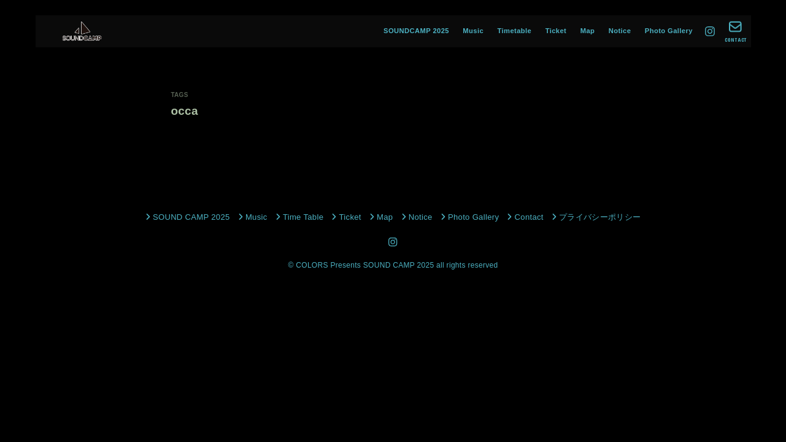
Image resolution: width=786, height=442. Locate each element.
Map (587, 30)
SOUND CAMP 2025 (191, 217)
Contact (529, 217)
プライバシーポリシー (600, 217)
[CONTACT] (735, 31)
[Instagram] (709, 31)
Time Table (303, 217)
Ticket (556, 30)
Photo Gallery (669, 30)
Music (473, 30)
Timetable (515, 30)
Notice (620, 30)
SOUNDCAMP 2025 (416, 30)
